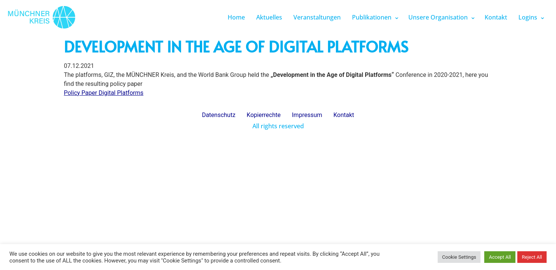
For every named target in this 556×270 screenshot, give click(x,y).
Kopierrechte (264, 114)
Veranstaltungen (317, 17)
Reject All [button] (532, 257)
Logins (527, 17)
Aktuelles (269, 17)
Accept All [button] (500, 257)
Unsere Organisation (438, 17)
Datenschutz (218, 114)
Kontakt (496, 17)
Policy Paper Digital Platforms (104, 92)
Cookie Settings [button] (459, 257)
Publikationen (371, 17)
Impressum (307, 114)
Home (236, 17)
